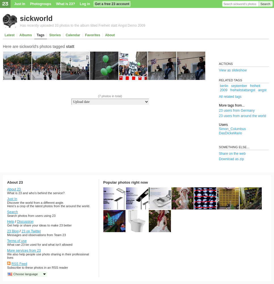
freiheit (255, 86)
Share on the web (232, 154)
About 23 (14, 189)
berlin (224, 86)
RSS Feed (19, 264)
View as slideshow (233, 70)
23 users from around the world (242, 116)
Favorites (92, 35)
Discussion (25, 222)
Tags (40, 35)
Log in (85, 4)
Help (10, 222)
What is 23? (65, 4)
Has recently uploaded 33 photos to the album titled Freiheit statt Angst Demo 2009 (82, 25)
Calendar (73, 35)
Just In (19, 4)
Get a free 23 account (112, 4)
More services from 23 (24, 251)
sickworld (36, 18)
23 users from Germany (237, 111)
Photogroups (40, 4)
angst (262, 90)
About (110, 35)
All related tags (230, 97)
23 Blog (13, 231)
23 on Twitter (31, 231)
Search (265, 4)
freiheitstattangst (242, 90)
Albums (25, 35)
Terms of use (17, 241)
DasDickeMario (230, 133)
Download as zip (231, 159)
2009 (223, 90)
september (239, 86)
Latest (9, 35)
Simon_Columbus (232, 129)
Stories (55, 35)
